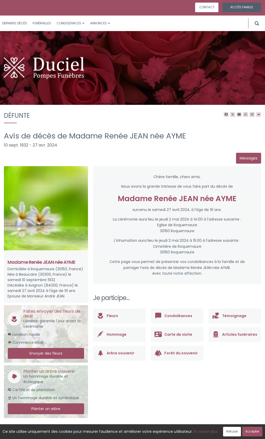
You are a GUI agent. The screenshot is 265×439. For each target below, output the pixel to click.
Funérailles (42, 23)
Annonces (100, 23)
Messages (248, 158)
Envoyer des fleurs (46, 353)
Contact (207, 7)
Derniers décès (14, 23)
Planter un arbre (45, 408)
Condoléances (70, 23)
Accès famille (241, 7)
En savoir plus (206, 431)
